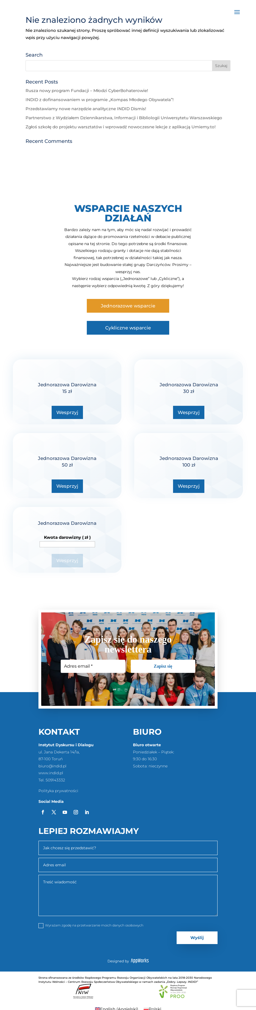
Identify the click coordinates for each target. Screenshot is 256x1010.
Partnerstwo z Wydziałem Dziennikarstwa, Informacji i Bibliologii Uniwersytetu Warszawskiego (124, 117)
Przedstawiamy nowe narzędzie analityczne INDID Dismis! (86, 108)
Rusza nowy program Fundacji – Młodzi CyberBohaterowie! (87, 90)
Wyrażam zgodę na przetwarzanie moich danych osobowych (90, 925)
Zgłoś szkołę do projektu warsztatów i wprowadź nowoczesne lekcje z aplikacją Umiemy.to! (121, 126)
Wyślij (197, 937)
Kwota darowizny (67, 537)
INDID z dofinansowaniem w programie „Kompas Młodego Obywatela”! (100, 99)
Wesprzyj (67, 412)
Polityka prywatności (58, 790)
